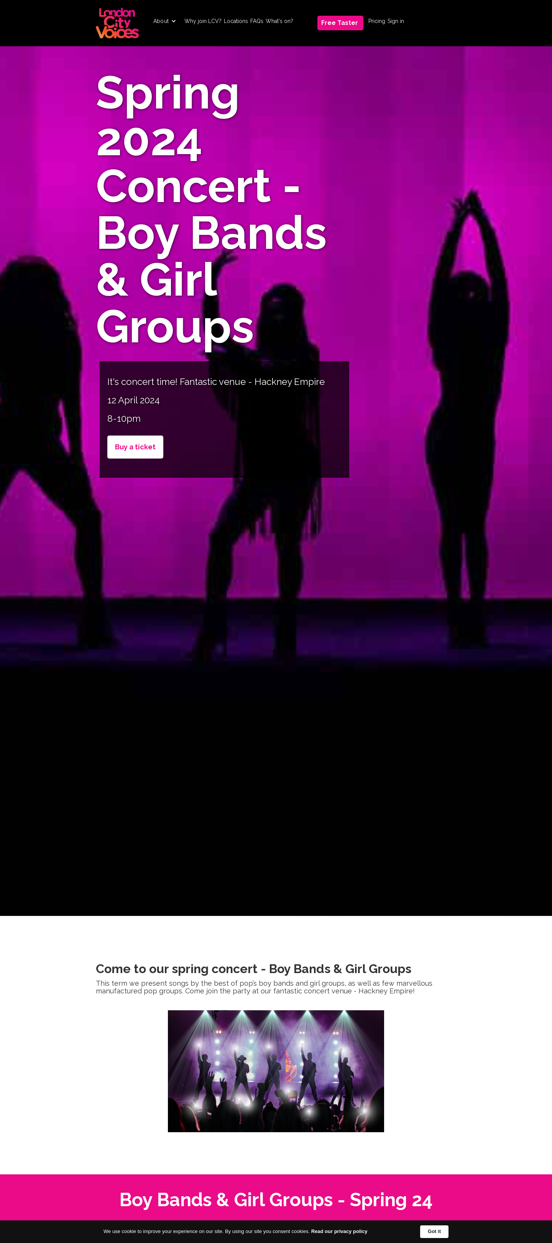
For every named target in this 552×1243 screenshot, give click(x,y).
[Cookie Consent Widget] (276, 1231)
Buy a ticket (135, 447)
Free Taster (339, 22)
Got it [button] (434, 1231)
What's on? (279, 21)
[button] (165, 21)
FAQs (256, 21)
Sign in (396, 21)
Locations (236, 21)
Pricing (376, 21)
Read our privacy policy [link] (339, 1231)
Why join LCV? (203, 21)
